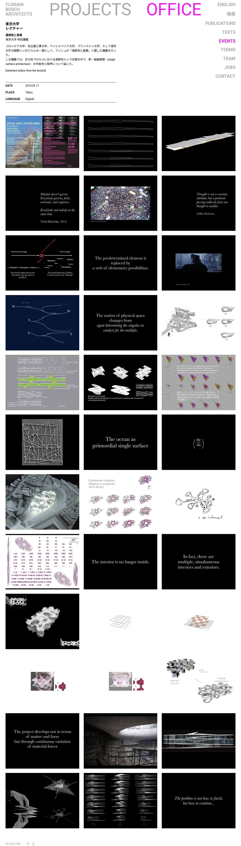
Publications (220, 23)
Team (229, 58)
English (226, 4)
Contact (225, 76)
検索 (231, 14)
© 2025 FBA (15, 843)
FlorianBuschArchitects (19, 9)
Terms (228, 49)
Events (227, 41)
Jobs (229, 67)
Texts (228, 32)
